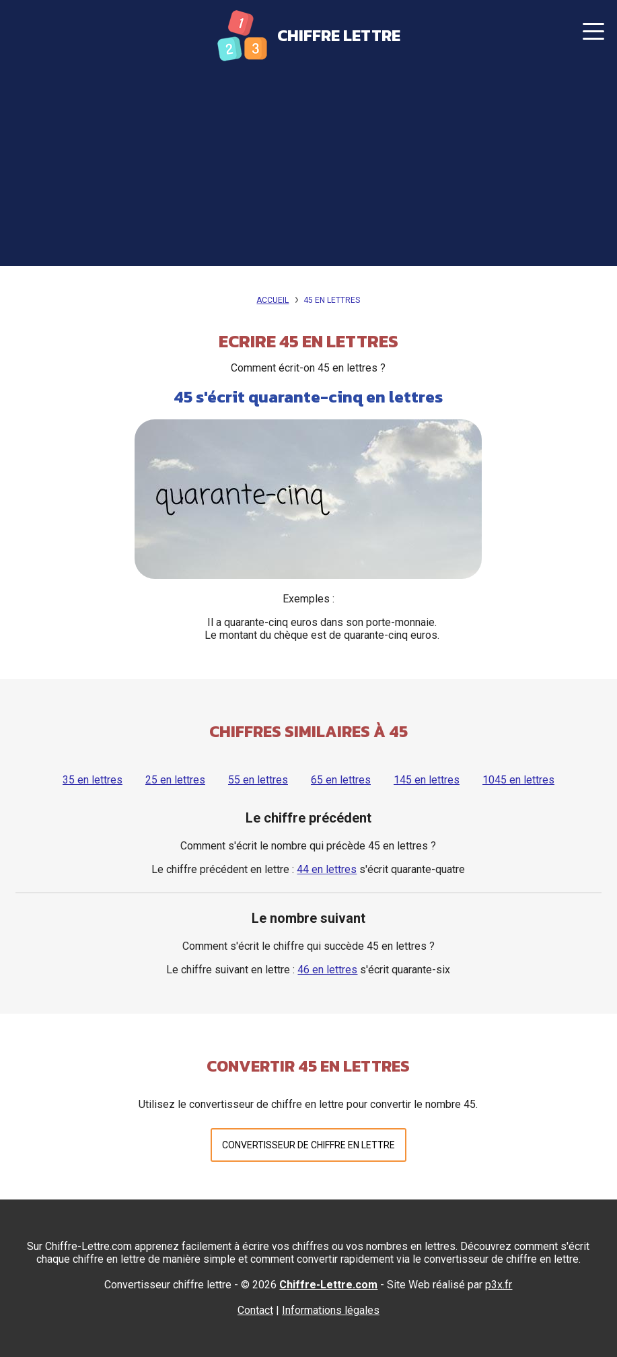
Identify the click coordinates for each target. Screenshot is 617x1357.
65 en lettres (341, 779)
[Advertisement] (308, 171)
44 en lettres (327, 869)
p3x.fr (498, 1284)
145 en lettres (427, 779)
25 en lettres (175, 779)
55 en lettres (258, 779)
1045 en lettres (518, 779)
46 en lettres (327, 969)
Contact (255, 1310)
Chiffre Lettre (338, 35)
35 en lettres (92, 779)
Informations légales (330, 1310)
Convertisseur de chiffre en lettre (308, 1145)
